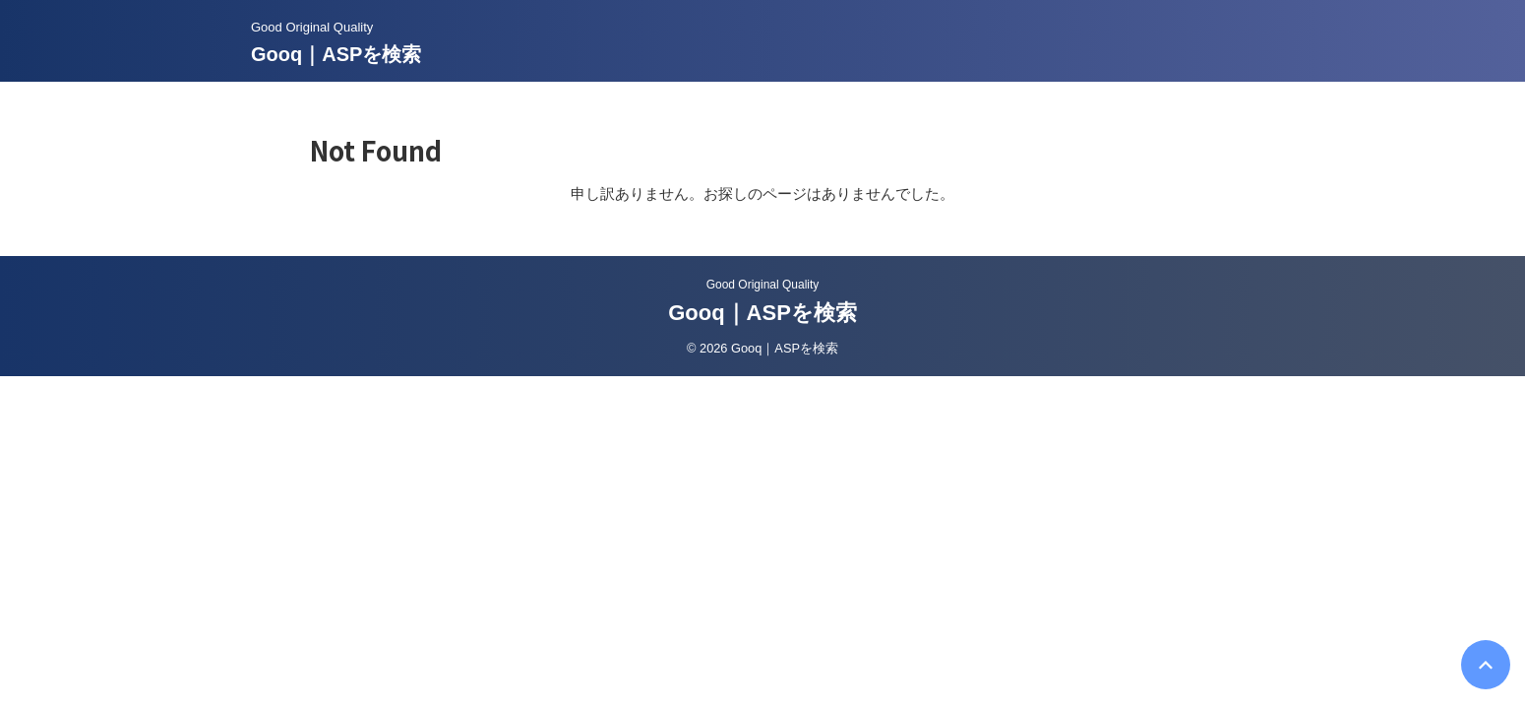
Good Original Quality (763, 284)
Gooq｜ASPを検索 (336, 54)
